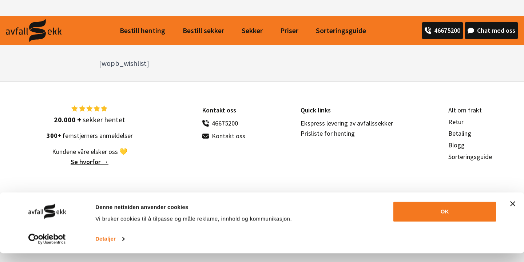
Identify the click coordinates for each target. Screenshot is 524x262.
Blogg (456, 145)
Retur (456, 122)
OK (445, 220)
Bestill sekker (203, 30)
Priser (289, 30)
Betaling (459, 133)
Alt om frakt (465, 110)
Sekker (252, 30)
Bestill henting (142, 30)
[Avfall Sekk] (33, 30)
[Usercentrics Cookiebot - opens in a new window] (47, 247)
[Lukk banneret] (512, 212)
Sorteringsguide (341, 30)
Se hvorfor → (89, 162)
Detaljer (105, 248)
